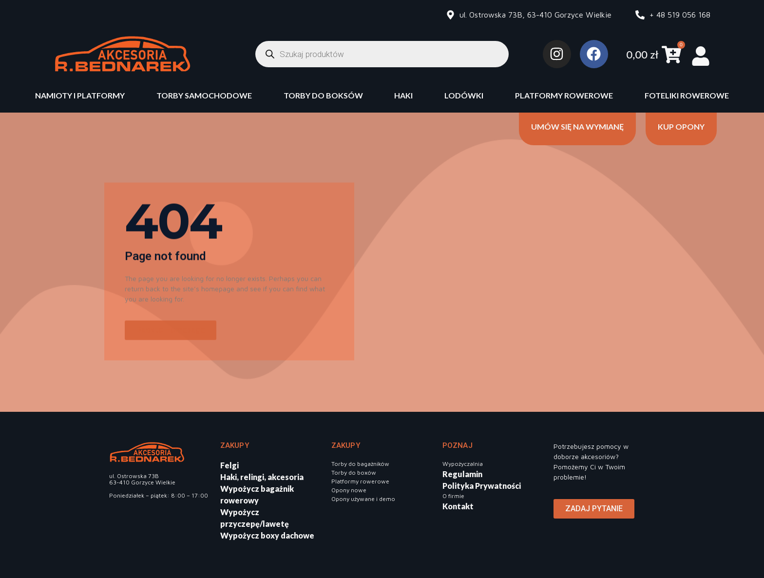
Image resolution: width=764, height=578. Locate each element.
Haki (403, 95)
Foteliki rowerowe (687, 95)
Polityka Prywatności (481, 485)
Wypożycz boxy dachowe (267, 535)
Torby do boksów (323, 95)
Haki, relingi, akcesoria (262, 477)
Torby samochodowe (204, 95)
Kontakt (458, 506)
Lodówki (463, 95)
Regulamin (462, 474)
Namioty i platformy (80, 95)
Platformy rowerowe (564, 95)
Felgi (229, 465)
